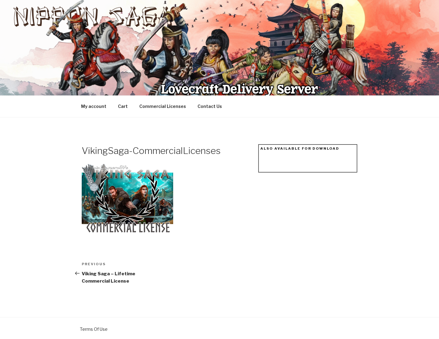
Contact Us (210, 106)
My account (93, 106)
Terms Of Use (94, 329)
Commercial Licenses (162, 106)
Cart (123, 106)
